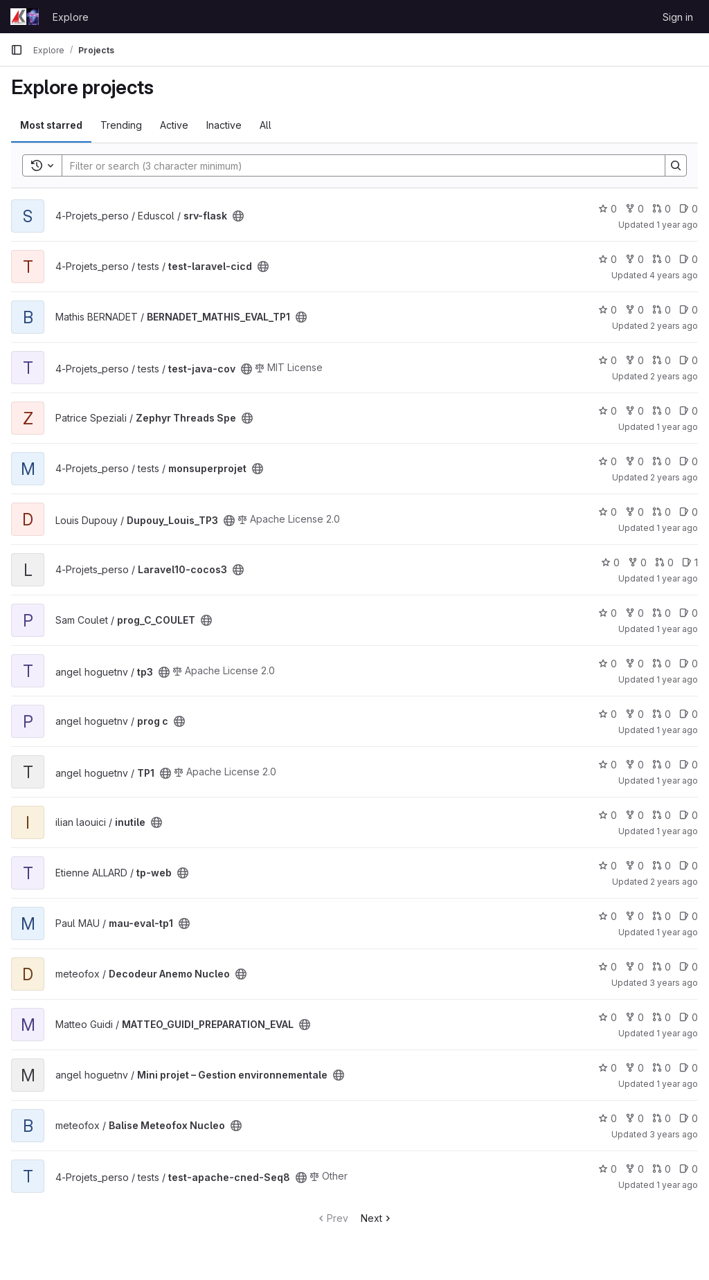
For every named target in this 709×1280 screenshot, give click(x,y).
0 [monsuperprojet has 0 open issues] (688, 461)
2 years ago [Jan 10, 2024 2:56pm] (674, 376)
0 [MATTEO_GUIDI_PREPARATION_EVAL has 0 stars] (607, 1017)
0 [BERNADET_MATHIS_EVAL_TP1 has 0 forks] (634, 310)
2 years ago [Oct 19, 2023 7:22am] (674, 477)
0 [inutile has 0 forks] (634, 815)
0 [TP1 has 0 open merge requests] (661, 764)
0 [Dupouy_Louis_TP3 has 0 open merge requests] (661, 512)
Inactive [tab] (224, 125)
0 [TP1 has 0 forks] (634, 764)
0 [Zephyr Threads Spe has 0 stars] (607, 411)
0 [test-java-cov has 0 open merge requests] (661, 360)
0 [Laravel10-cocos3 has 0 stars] (610, 562)
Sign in (678, 17)
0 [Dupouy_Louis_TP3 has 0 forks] (634, 512)
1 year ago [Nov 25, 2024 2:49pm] (677, 730)
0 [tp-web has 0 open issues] (688, 866)
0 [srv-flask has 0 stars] (607, 209)
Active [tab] (174, 125)
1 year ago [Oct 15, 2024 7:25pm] (677, 1033)
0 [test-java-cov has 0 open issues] (688, 360)
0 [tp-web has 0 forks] (634, 866)
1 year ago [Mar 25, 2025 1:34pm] (677, 224)
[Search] (356, 165)
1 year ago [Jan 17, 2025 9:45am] (677, 831)
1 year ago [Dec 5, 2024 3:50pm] (677, 528)
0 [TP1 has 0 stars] (607, 764)
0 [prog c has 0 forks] (634, 714)
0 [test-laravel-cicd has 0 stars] (607, 259)
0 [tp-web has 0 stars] (607, 866)
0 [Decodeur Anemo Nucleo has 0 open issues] (688, 967)
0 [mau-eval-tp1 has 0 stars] (607, 916)
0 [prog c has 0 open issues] (688, 714)
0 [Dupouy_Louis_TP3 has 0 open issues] (688, 512)
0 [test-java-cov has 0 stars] (607, 360)
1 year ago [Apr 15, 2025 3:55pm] (677, 1185)
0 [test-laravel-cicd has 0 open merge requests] (661, 259)
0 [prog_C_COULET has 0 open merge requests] (661, 613)
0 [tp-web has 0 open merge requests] (661, 866)
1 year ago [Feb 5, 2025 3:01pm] (677, 427)
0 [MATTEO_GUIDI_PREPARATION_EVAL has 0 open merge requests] (661, 1017)
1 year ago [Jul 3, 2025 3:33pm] (677, 1084)
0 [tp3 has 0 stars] (607, 663)
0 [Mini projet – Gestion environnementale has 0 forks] (634, 1068)
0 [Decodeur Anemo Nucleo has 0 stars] (607, 967)
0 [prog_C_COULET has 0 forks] (634, 613)
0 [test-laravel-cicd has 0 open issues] (688, 259)
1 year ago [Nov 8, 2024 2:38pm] (677, 780)
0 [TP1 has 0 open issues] (688, 764)
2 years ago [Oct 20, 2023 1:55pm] (674, 326)
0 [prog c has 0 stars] (607, 714)
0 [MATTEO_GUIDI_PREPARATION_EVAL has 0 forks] (634, 1017)
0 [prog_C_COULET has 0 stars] (607, 613)
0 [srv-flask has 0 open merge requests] (661, 209)
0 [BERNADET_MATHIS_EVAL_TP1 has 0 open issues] (688, 310)
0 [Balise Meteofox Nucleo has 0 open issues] (688, 1118)
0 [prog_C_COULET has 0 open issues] (688, 613)
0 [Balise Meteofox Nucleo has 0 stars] (607, 1118)
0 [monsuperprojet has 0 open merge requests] (661, 461)
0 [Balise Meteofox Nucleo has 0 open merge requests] (661, 1118)
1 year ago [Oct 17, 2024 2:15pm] (677, 932)
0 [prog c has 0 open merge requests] (661, 714)
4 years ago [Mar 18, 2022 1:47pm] (673, 275)
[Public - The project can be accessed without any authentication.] (238, 216)
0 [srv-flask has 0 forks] (634, 209)
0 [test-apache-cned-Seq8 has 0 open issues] (688, 1169)
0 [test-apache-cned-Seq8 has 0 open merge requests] (661, 1169)
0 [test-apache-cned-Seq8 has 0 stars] (607, 1169)
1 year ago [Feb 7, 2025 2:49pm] (677, 629)
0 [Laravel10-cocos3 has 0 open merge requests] (664, 562)
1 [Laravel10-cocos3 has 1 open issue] (690, 562)
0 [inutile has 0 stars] (607, 815)
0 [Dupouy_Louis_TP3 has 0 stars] (607, 512)
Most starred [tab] (51, 125)
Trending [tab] (121, 125)
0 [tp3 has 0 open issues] (688, 663)
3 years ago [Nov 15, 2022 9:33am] (673, 982)
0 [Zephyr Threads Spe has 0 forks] (634, 411)
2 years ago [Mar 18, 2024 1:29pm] (674, 881)
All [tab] (265, 125)
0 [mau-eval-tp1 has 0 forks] (634, 916)
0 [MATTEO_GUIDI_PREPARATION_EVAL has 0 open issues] (688, 1017)
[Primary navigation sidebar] (17, 50)
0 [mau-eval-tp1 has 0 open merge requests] (661, 916)
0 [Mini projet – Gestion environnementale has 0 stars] (607, 1068)
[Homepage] (25, 17)
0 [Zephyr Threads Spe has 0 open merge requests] (661, 411)
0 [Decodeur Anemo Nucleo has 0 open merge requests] (661, 967)
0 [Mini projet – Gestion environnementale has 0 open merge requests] (661, 1068)
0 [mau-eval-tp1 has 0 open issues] (688, 916)
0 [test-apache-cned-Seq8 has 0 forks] (634, 1169)
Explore (71, 17)
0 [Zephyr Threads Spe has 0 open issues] (688, 411)
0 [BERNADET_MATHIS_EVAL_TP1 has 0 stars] (607, 310)
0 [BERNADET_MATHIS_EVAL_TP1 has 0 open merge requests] (661, 310)
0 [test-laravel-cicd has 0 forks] (634, 259)
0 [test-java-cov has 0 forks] (634, 360)
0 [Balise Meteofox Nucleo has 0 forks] (634, 1118)
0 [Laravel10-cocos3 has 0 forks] (637, 562)
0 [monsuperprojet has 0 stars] (607, 461)
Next (377, 1218)
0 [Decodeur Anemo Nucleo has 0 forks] (634, 967)
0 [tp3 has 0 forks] (634, 663)
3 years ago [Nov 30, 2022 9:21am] (673, 1134)
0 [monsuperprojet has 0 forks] (634, 461)
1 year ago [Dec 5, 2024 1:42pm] (677, 679)
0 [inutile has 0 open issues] (688, 815)
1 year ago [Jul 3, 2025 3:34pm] (677, 578)
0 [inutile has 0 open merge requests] (661, 815)
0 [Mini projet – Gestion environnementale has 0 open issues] (688, 1068)
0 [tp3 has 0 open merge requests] (661, 663)
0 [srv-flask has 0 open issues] (688, 209)
